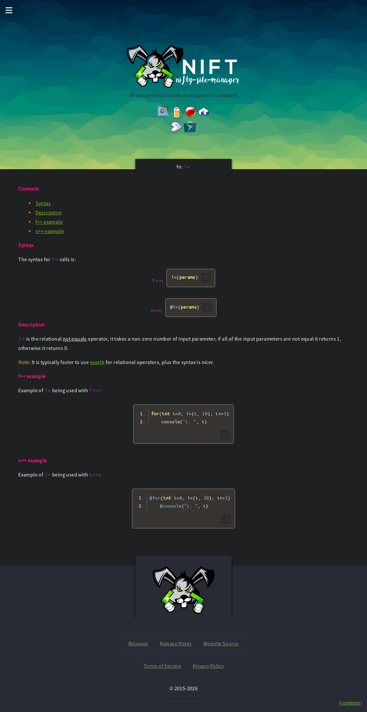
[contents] (350, 703)
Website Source (221, 643)
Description (49, 212)
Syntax (43, 203)
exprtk (97, 362)
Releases (138, 643)
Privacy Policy (208, 666)
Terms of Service (162, 666)
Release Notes (176, 643)
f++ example (49, 222)
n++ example (50, 231)
